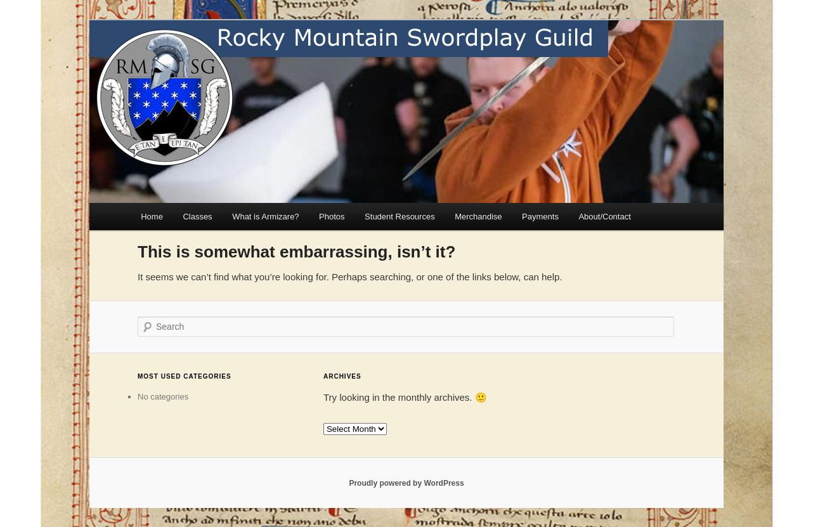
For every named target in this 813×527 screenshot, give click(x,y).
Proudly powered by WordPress (406, 483)
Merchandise (478, 216)
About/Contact (604, 216)
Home (152, 216)
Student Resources (400, 216)
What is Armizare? (265, 216)
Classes (197, 216)
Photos (331, 216)
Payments (540, 216)
